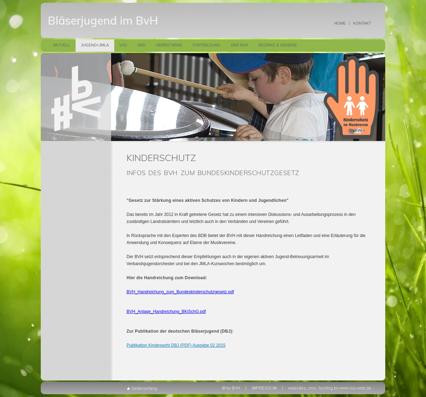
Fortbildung (206, 45)
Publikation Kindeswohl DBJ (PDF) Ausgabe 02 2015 (176, 345)
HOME (340, 23)
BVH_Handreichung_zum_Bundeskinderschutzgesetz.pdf (180, 291)
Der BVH (239, 45)
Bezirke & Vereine (278, 45)
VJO (123, 45)
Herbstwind (169, 45)
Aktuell (61, 45)
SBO (141, 45)
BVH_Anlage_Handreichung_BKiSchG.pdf (166, 311)
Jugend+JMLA (95, 45)
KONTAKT (362, 23)
